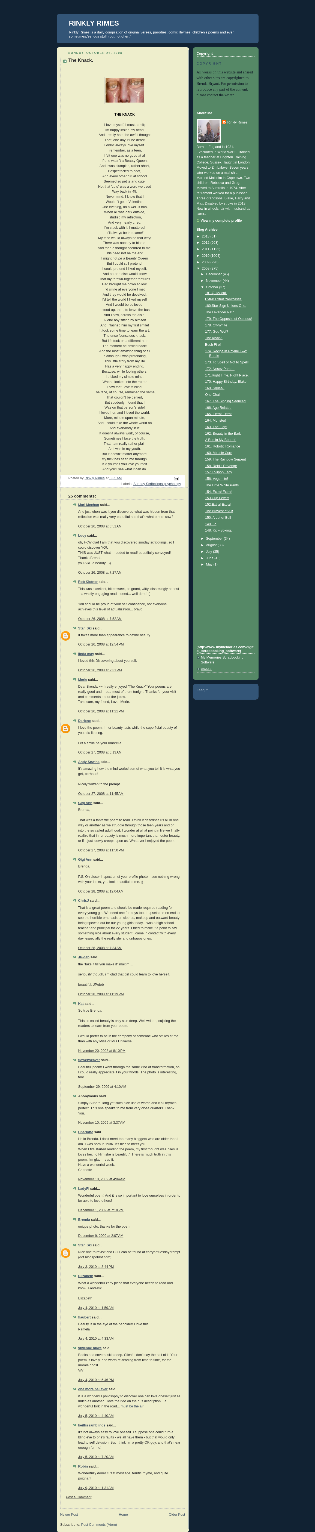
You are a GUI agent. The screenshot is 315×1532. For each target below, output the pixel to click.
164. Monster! (215, 420)
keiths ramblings (92, 1425)
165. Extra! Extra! (218, 414)
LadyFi (83, 1189)
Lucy (82, 536)
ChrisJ (83, 901)
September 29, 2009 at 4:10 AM (102, 1087)
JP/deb (83, 957)
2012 (206, 243)
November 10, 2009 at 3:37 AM (101, 1123)
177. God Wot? (216, 331)
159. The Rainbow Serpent (225, 459)
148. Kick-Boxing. (218, 530)
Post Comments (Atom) (99, 1525)
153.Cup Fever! (217, 498)
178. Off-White (216, 325)
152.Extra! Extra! (218, 504)
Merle (82, 680)
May (209, 564)
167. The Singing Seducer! (225, 401)
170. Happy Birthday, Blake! (226, 382)
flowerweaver (89, 1060)
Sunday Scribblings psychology (157, 484)
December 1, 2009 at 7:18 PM (101, 1210)
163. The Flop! (216, 427)
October (212, 287)
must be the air (132, 1406)
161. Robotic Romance (222, 446)
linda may (86, 654)
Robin (83, 1466)
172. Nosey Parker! (220, 369)
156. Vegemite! (216, 479)
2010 (206, 256)
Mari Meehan (88, 505)
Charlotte (85, 1132)
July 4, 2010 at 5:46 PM (96, 1380)
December (214, 274)
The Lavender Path (219, 312)
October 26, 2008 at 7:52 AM (100, 619)
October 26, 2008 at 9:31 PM (100, 670)
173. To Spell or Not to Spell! (227, 362)
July (209, 552)
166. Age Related (218, 408)
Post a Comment (79, 1497)
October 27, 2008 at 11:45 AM (101, 794)
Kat (81, 1004)
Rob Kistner (88, 582)
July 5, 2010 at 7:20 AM (96, 1457)
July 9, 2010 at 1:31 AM (96, 1488)
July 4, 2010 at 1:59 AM (96, 1308)
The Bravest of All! (219, 511)
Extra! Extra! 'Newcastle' (223, 299)
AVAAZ (206, 669)
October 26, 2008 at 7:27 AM (100, 572)
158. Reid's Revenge (221, 466)
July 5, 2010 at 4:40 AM (96, 1416)
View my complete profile (221, 221)
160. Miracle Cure (218, 453)
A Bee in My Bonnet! (220, 440)
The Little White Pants (222, 485)
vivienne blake (90, 1348)
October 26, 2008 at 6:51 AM (100, 526)
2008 (206, 268)
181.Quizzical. (216, 293)
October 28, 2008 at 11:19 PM (101, 994)
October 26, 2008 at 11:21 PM (101, 711)
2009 (206, 262)
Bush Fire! (213, 345)
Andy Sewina (89, 762)
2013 (206, 236)
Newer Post (69, 1514)
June (210, 558)
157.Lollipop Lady (218, 472)
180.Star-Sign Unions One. (225, 306)
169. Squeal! (214, 388)
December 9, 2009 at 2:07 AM (101, 1236)
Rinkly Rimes (237, 122)
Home (123, 1514)
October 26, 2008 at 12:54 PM (101, 644)
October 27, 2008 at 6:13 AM (100, 752)
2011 (206, 249)
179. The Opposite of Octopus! (228, 319)
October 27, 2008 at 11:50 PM (101, 850)
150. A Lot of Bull (218, 518)
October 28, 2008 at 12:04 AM (101, 891)
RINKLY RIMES (94, 23)
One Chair (213, 395)
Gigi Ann (85, 803)
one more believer (93, 1389)
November (214, 281)
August (212, 545)
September (215, 538)
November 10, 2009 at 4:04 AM (101, 1179)
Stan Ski (85, 628)
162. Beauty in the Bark (223, 433)
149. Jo (210, 524)
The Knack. (214, 338)
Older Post (177, 1514)
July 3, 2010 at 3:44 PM (96, 1267)
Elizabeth (85, 1276)
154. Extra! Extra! (218, 492)
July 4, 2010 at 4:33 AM (96, 1338)
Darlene (84, 721)
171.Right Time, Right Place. (227, 375)
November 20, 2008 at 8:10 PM (101, 1051)
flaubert (84, 1317)
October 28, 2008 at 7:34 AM (100, 948)
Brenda (84, 1220)
